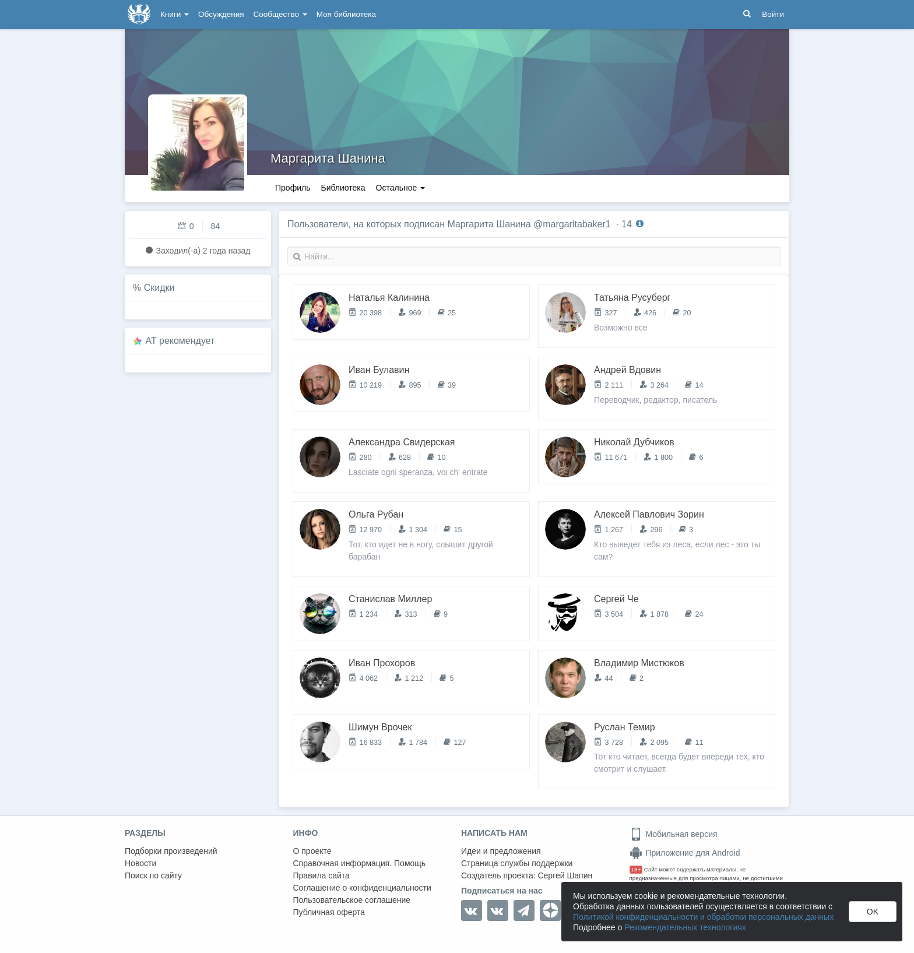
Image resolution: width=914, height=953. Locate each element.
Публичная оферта (329, 912)
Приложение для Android (685, 852)
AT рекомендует (180, 341)
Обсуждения (221, 14)
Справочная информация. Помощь (359, 863)
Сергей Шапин (564, 875)
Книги (174, 14)
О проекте (312, 851)
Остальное (401, 187)
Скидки (159, 288)
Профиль (292, 187)
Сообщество (280, 14)
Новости (140, 863)
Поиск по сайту (153, 875)
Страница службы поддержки (516, 863)
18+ (636, 869)
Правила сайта (321, 875)
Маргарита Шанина (327, 158)
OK (872, 911)
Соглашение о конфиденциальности (362, 887)
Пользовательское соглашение (352, 900)
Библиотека (343, 187)
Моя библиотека (346, 14)
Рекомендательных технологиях (685, 927)
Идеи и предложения (501, 851)
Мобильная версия (674, 834)
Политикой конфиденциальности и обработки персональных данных (703, 917)
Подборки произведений (171, 851)
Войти (773, 14)
